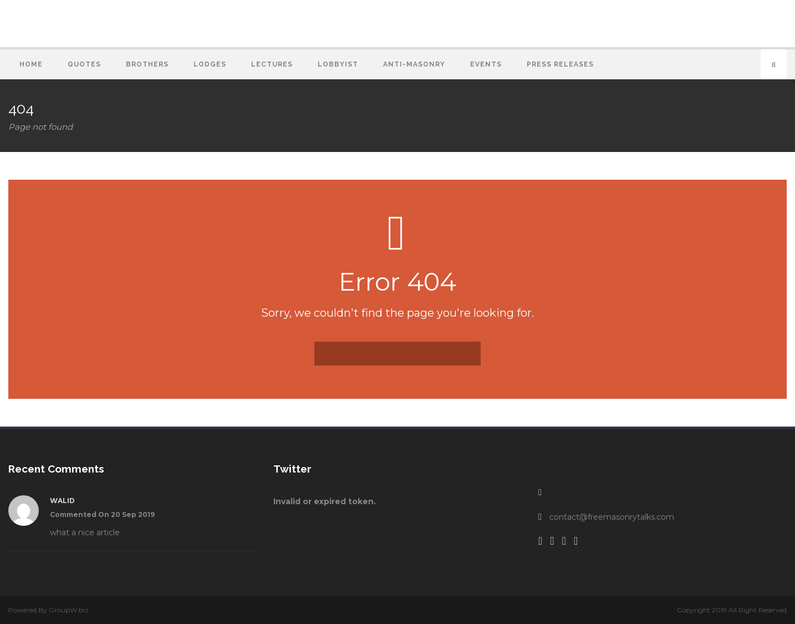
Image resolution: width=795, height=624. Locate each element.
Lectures (272, 64)
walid (62, 500)
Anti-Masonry (414, 64)
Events (486, 64)
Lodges (209, 64)
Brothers (147, 64)
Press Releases (560, 64)
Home (31, 64)
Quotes (84, 64)
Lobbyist (338, 64)
